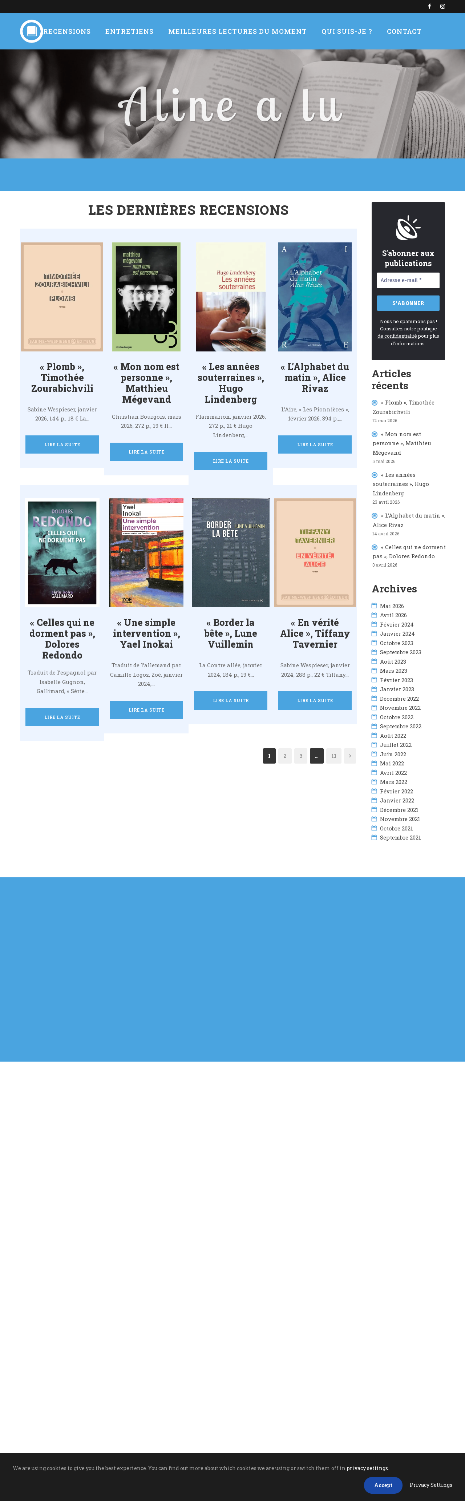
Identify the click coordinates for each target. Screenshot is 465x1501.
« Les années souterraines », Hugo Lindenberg (230, 377)
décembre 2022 (399, 695)
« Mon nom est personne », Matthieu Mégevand (402, 440)
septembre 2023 (400, 649)
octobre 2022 (396, 714)
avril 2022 (393, 769)
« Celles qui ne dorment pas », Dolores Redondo (62, 626)
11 (333, 741)
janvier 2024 (397, 630)
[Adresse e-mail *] (408, 280)
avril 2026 (393, 612)
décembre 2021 (399, 806)
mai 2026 (392, 603)
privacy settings (367, 1468)
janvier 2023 (397, 686)
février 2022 (396, 788)
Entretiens (136, 31)
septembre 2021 (400, 834)
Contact (391, 31)
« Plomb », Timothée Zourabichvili (62, 377)
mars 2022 (393, 778)
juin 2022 (393, 751)
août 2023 (393, 658)
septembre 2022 (400, 723)
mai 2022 (392, 760)
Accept (383, 1485)
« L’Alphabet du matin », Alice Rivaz (315, 377)
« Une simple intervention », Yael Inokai (146, 626)
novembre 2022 (400, 704)
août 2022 (393, 732)
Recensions (79, 31)
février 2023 (396, 677)
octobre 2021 (396, 825)
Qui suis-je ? (338, 31)
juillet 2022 (396, 741)
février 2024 (397, 621)
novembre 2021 (400, 816)
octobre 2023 (396, 640)
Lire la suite (62, 444)
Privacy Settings (431, 1484)
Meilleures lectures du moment (237, 31)
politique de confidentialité (407, 331)
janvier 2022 (397, 797)
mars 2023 (393, 667)
